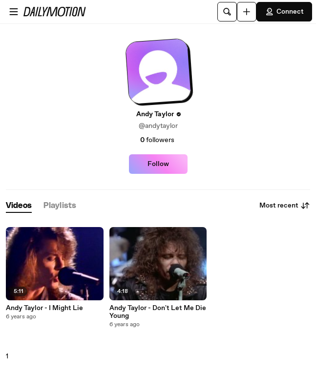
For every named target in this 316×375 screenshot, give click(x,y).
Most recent (284, 205)
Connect (284, 12)
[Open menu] (13, 11)
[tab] (19, 206)
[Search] (227, 11)
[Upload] (246, 11)
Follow (158, 164)
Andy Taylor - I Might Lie (44, 308)
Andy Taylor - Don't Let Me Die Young (157, 312)
